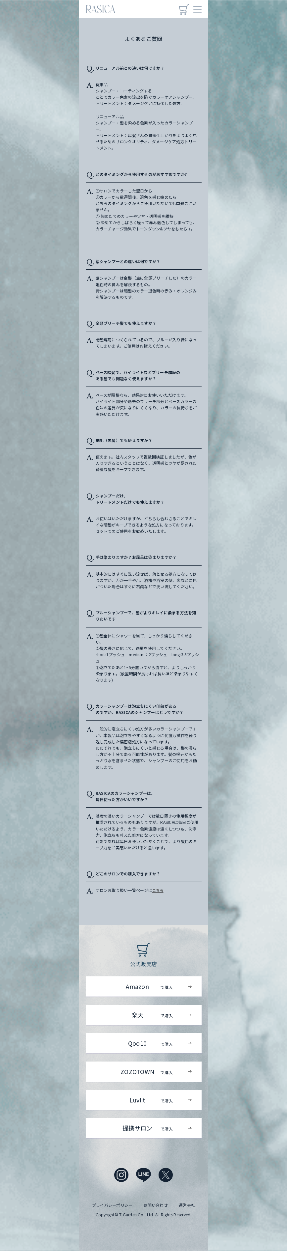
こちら (158, 890)
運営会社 (187, 1205)
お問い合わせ (155, 1205)
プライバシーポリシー (112, 1205)
